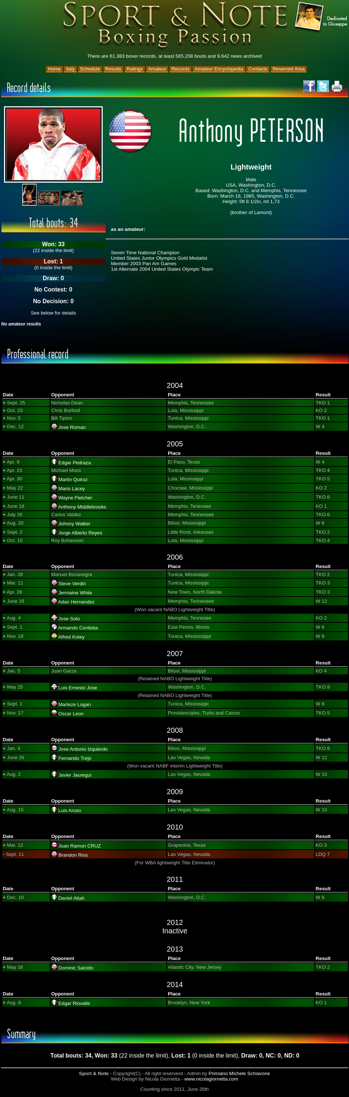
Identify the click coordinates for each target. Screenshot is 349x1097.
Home (54, 69)
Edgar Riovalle (74, 1003)
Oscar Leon (71, 713)
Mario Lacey (71, 488)
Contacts (258, 69)
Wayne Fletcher (75, 497)
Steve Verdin (72, 583)
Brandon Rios (73, 855)
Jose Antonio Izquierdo (83, 749)
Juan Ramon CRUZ (79, 846)
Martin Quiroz (73, 479)
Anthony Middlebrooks (82, 507)
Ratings (134, 69)
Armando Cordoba (78, 628)
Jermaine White (75, 592)
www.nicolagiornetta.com (211, 1079)
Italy (70, 69)
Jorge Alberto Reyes (80, 533)
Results (113, 69)
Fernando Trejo (74, 758)
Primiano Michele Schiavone (239, 1073)
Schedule (90, 69)
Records (180, 69)
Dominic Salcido (76, 968)
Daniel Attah (71, 898)
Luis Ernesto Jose (77, 687)
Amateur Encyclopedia (218, 69)
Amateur (157, 69)
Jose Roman (72, 427)
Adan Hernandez (76, 602)
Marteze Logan (74, 704)
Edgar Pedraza (74, 462)
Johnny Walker (74, 523)
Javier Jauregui (74, 775)
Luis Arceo (69, 810)
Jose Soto (69, 618)
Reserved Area (289, 69)
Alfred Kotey (71, 637)
